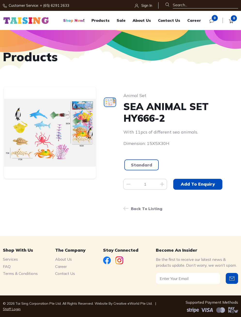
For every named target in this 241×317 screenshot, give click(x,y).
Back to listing (146, 208)
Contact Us (169, 20)
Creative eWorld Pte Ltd (132, 303)
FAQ (7, 266)
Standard (141, 165)
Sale (121, 20)
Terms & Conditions (20, 273)
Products (100, 20)
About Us (142, 20)
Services (10, 259)
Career (194, 20)
